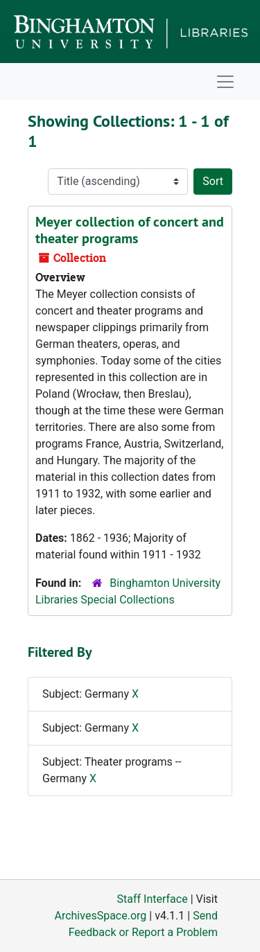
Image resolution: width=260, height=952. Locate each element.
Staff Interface (152, 899)
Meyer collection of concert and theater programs (129, 230)
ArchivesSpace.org (100, 915)
